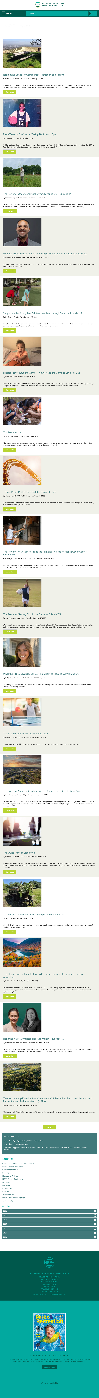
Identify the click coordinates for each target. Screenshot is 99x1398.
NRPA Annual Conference (12, 1179)
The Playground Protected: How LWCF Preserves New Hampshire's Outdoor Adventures (43, 976)
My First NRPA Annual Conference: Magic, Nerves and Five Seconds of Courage (45, 253)
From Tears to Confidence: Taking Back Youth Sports (30, 134)
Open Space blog (22, 1144)
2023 (50, 1224)
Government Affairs (10, 1170)
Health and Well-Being (11, 1176)
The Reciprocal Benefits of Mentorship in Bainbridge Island (34, 914)
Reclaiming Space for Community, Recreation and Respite (33, 74)
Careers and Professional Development (18, 1163)
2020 (50, 1237)
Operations (6, 1182)
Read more (10, 92)
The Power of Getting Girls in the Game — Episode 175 (32, 614)
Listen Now (10, 211)
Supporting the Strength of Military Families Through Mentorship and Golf (42, 313)
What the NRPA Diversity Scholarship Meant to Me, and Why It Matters (41, 673)
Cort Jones (63, 1148)
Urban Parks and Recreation (13, 1198)
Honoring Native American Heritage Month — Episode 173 (33, 1038)
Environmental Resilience (12, 1166)
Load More (49, 1127)
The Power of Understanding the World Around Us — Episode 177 (37, 193)
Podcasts (6, 1191)
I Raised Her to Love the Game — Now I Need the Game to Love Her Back (42, 372)
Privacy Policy (45, 1294)
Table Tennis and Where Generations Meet (25, 733)
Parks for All (7, 1188)
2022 (50, 1229)
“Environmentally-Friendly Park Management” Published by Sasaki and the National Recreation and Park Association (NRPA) (47, 1100)
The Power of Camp (13, 432)
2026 (50, 1211)
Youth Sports (7, 1201)
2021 (50, 1233)
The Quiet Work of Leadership (19, 852)
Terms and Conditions (58, 1294)
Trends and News (9, 1195)
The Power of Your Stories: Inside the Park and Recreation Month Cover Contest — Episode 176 (46, 553)
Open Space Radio (19, 1141)
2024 (50, 1220)
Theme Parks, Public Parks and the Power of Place (29, 492)
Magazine (6, 1185)
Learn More (49, 1367)
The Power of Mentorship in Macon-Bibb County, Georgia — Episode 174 (41, 791)
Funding (5, 1173)
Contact (36, 1294)
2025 (50, 1215)
